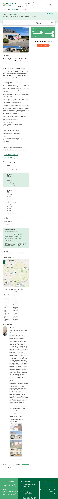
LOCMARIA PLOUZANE (13, 9)
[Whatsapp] (50, 13)
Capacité (4, 58)
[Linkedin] (52, 13)
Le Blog (5, 489)
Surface (15, 58)
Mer (26, 58)
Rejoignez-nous (27, 3)
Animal (21, 58)
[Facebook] (47, 13)
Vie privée (52, 491)
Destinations (20, 6)
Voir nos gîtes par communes (26, 482)
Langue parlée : (13, 416)
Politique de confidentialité (47, 490)
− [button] (4, 263)
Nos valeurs (27, 6)
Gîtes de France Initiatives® (10, 491)
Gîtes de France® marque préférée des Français (10, 493)
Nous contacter (49, 482)
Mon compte (20, 3)
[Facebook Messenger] (49, 13)
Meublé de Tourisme (35, 3)
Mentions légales (50, 488)
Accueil (4, 9)
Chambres (10, 58)
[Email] (54, 13)
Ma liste (32, 7)
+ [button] (4, 261)
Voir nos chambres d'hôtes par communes (28, 485)
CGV (54, 493)
